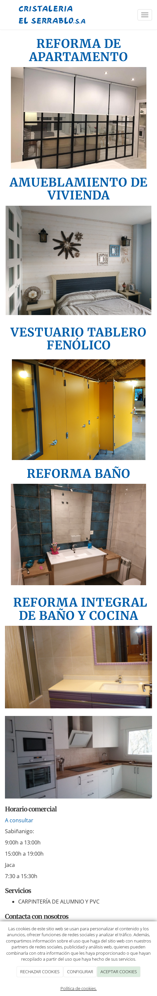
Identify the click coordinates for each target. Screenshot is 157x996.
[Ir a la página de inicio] (52, 15)
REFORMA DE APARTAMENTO (78, 50)
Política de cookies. (78, 988)
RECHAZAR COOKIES (39, 972)
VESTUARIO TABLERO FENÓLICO (78, 339)
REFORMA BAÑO (78, 473)
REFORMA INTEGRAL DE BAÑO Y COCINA (78, 609)
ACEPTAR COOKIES (118, 972)
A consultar (19, 820)
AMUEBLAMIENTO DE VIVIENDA (78, 189)
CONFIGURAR (80, 972)
